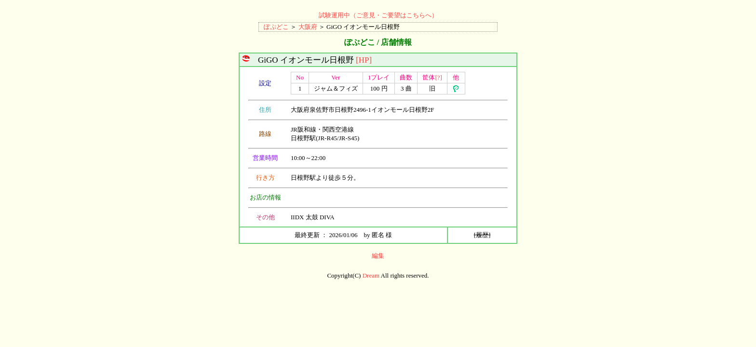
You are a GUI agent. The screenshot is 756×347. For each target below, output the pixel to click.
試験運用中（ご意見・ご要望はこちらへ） (378, 15)
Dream (371, 275)
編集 (378, 255)
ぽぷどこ (276, 26)
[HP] (364, 60)
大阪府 (307, 26)
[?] (438, 77)
